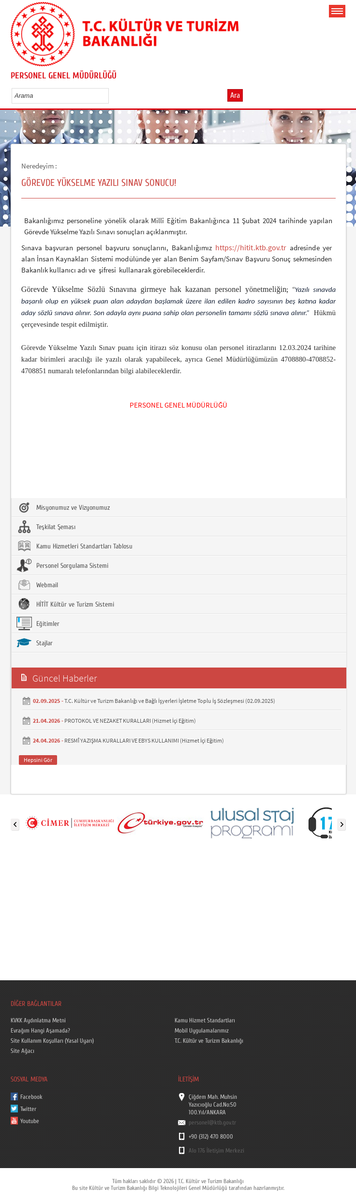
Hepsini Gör (38, 759)
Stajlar (34, 643)
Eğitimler (37, 623)
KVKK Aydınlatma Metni (38, 1020)
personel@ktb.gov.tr (212, 1122)
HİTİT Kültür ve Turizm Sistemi (65, 604)
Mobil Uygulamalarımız (202, 1030)
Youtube (29, 1121)
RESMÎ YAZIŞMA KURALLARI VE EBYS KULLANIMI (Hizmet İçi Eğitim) (144, 740)
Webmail (37, 585)
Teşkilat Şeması (45, 526)
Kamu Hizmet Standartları (205, 1020)
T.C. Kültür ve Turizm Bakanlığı (209, 1040)
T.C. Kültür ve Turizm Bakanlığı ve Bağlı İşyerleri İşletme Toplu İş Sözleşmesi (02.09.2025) (169, 700)
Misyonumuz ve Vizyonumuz (63, 507)
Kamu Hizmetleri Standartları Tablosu (74, 546)
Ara (235, 95)
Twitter (28, 1109)
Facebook (31, 1097)
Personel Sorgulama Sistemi (62, 565)
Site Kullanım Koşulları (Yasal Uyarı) (52, 1040)
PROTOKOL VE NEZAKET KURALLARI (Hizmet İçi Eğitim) (130, 720)
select (111, 95)
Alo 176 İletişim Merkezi (216, 1150)
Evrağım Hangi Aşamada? (40, 1030)
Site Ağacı (22, 1051)
